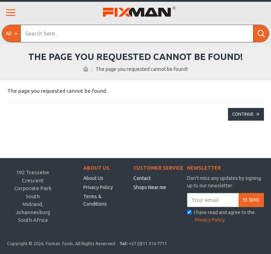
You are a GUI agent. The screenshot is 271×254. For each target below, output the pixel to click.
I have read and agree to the (221, 217)
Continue (243, 114)
